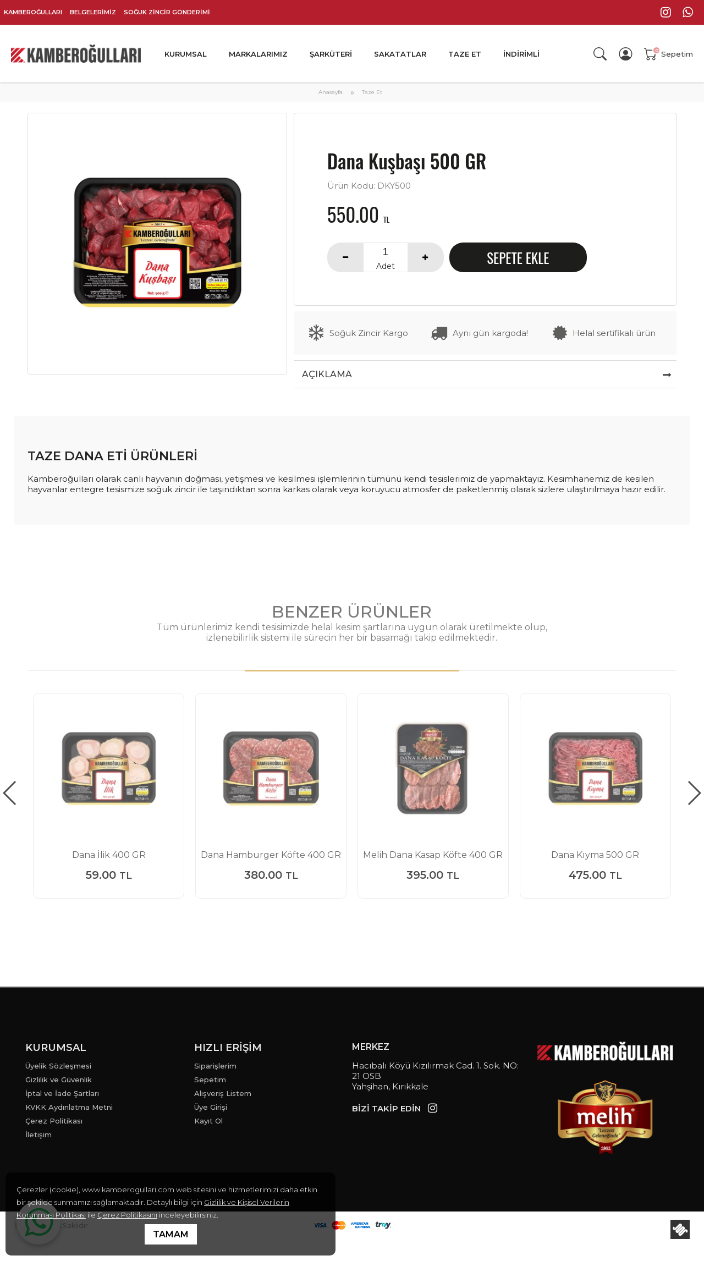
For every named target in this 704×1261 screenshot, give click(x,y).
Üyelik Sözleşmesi (58, 1065)
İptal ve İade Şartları (62, 1093)
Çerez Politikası (53, 1120)
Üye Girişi (210, 1107)
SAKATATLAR (400, 53)
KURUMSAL (185, 53)
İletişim (38, 1134)
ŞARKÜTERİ (331, 53)
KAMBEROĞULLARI (33, 12)
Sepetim (210, 1079)
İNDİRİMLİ (521, 53)
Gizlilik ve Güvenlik (58, 1079)
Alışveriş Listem (222, 1093)
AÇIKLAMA (327, 374)
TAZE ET (464, 53)
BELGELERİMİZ (93, 12)
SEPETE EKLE (518, 257)
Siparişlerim (215, 1065)
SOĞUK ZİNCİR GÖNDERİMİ (167, 12)
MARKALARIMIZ (258, 53)
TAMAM (171, 1234)
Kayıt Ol (208, 1120)
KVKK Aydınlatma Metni (69, 1107)
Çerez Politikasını (127, 1214)
